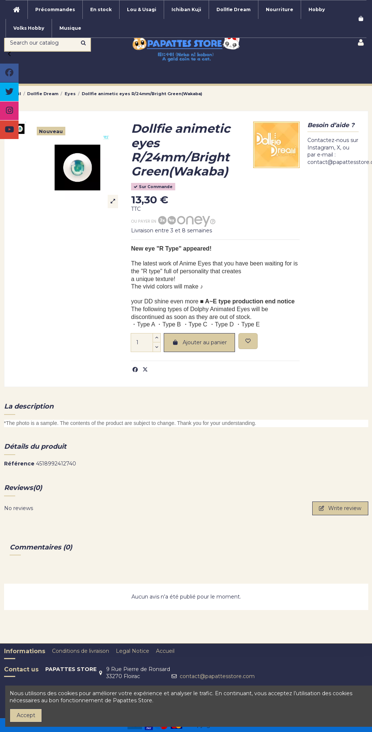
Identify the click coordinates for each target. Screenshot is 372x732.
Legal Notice (132, 651)
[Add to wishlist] (248, 341)
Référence (19, 463)
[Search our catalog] (83, 43)
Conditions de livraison (80, 651)
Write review (340, 508)
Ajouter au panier (199, 342)
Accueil (165, 651)
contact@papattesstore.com (217, 676)
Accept (26, 715)
